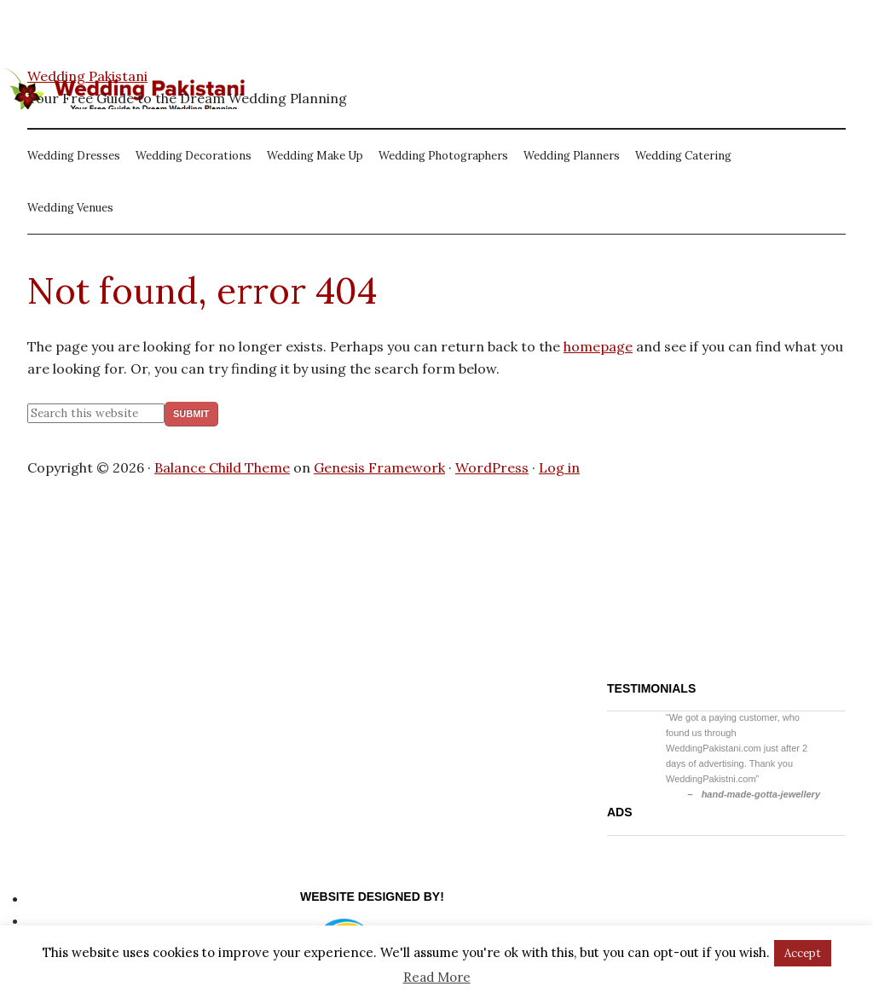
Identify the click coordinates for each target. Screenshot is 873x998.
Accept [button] (802, 953)
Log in (559, 467)
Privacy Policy (72, 898)
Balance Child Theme (222, 467)
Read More (437, 977)
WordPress (492, 467)
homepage (598, 346)
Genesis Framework (379, 467)
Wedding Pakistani (87, 75)
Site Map (55, 920)
